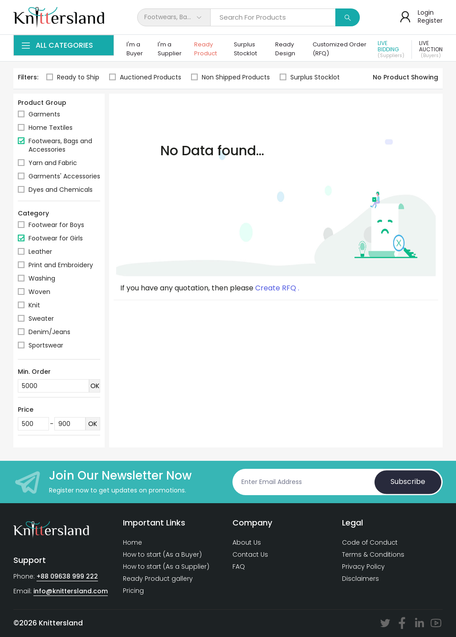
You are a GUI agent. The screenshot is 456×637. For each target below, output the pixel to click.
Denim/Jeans (49, 331)
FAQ (238, 566)
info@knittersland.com (70, 591)
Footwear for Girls (55, 238)
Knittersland (61, 623)
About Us (246, 542)
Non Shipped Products (230, 77)
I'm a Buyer (134, 49)
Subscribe (408, 482)
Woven (39, 291)
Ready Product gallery (158, 578)
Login (426, 12)
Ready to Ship (72, 77)
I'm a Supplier (170, 49)
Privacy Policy (363, 566)
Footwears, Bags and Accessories (60, 145)
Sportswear (45, 345)
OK (94, 385)
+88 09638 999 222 (67, 576)
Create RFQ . (277, 288)
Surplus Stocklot (245, 49)
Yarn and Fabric (52, 162)
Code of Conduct (370, 542)
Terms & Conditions (373, 554)
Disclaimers (360, 578)
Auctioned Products (145, 77)
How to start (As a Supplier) (166, 566)
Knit (34, 305)
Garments (44, 114)
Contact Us (250, 554)
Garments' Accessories (64, 176)
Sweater (41, 318)
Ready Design (285, 49)
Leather (40, 251)
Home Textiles (50, 127)
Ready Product (205, 49)
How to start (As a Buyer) (162, 554)
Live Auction (431, 49)
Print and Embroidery (60, 265)
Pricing (133, 590)
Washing (41, 278)
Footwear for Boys (56, 224)
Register (430, 21)
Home (132, 542)
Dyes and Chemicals (60, 189)
